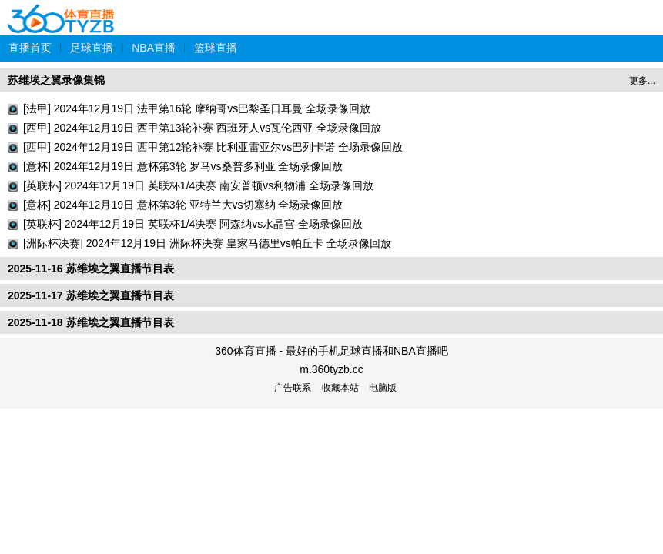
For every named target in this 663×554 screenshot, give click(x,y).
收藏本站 (340, 387)
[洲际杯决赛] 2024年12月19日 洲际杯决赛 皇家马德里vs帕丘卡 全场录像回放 (207, 243)
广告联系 (292, 387)
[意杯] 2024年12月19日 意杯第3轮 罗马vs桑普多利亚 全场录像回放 (183, 166)
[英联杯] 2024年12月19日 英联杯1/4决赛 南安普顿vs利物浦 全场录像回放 (198, 185)
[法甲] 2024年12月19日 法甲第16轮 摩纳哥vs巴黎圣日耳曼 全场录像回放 (196, 108)
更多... (642, 80)
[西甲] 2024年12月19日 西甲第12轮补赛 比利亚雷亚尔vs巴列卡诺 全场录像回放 (213, 147)
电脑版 (383, 387)
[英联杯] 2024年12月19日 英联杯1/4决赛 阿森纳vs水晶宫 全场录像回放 (193, 224)
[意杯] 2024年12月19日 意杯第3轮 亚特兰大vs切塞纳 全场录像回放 (183, 205)
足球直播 (91, 48)
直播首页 (30, 48)
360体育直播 (62, 10)
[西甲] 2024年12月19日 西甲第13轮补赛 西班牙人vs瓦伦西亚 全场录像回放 (202, 128)
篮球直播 (215, 48)
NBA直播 (154, 48)
